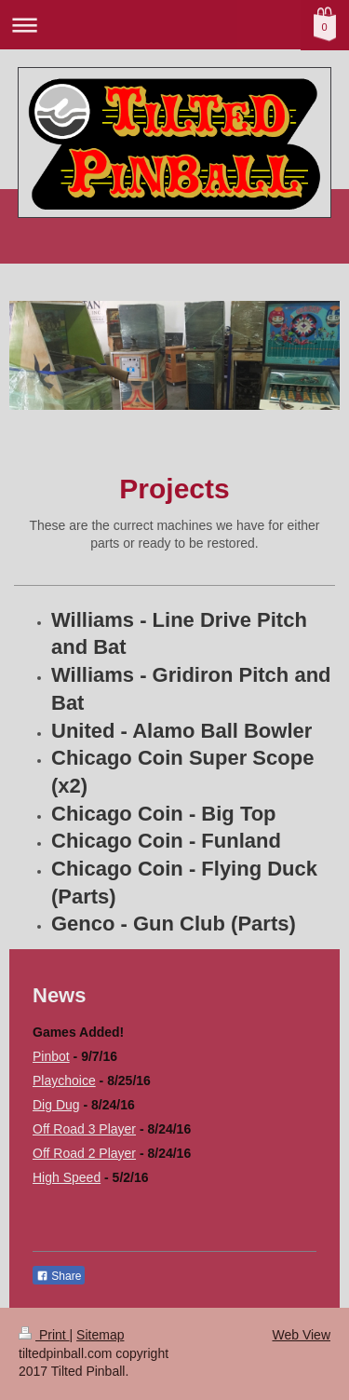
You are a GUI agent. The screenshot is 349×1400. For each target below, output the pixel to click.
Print (44, 1334)
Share (58, 1276)
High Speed (67, 1177)
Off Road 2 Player (84, 1153)
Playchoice (64, 1080)
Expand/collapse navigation (174, 25)
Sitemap (100, 1334)
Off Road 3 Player (84, 1128)
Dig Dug (56, 1104)
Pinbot (51, 1056)
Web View (301, 1334)
